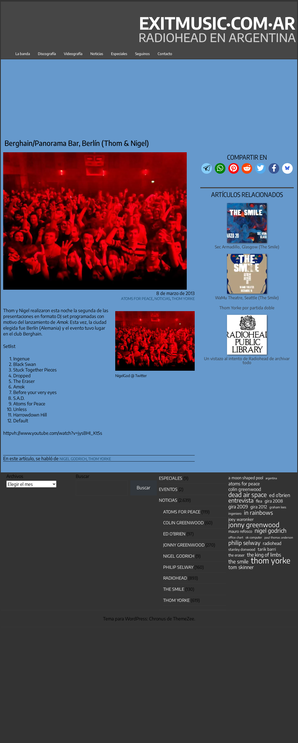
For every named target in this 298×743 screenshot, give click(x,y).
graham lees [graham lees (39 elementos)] (277, 507)
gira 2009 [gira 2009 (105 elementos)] (238, 506)
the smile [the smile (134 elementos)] (238, 561)
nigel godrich (73, 458)
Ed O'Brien (174, 533)
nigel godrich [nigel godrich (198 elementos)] (270, 530)
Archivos (14, 476)
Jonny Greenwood (183, 545)
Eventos (168, 489)
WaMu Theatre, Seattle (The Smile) (247, 297)
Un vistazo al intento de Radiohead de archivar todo (247, 360)
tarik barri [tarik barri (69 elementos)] (267, 549)
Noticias (96, 53)
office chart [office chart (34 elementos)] (235, 537)
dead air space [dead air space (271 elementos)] (247, 494)
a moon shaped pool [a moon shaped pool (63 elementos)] (245, 477)
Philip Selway (178, 567)
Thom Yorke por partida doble (246, 307)
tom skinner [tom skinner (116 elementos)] (241, 567)
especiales (170, 478)
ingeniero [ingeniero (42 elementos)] (235, 513)
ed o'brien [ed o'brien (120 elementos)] (279, 495)
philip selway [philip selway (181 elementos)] (244, 542)
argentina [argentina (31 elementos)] (271, 478)
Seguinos (142, 53)
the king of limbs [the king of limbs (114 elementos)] (264, 554)
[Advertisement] (149, 97)
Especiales (119, 53)
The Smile (173, 589)
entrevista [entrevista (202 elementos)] (240, 500)
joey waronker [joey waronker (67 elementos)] (240, 519)
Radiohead (175, 578)
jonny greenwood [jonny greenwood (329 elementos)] (253, 524)
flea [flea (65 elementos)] (259, 501)
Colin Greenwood (183, 522)
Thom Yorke (183, 297)
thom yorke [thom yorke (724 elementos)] (270, 560)
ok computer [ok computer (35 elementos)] (254, 537)
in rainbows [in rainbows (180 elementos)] (258, 512)
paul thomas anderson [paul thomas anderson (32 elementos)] (278, 537)
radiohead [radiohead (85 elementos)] (272, 543)
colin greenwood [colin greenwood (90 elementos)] (244, 489)
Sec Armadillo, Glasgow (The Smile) (247, 246)
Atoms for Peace (137, 297)
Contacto (165, 53)
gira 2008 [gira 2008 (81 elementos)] (274, 501)
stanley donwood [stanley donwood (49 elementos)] (241, 549)
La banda (22, 53)
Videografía (73, 53)
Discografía (47, 53)
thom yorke (99, 458)
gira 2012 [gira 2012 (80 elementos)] (258, 506)
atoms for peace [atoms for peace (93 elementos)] (244, 483)
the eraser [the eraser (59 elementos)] (236, 555)
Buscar (82, 476)
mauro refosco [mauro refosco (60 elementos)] (240, 531)
